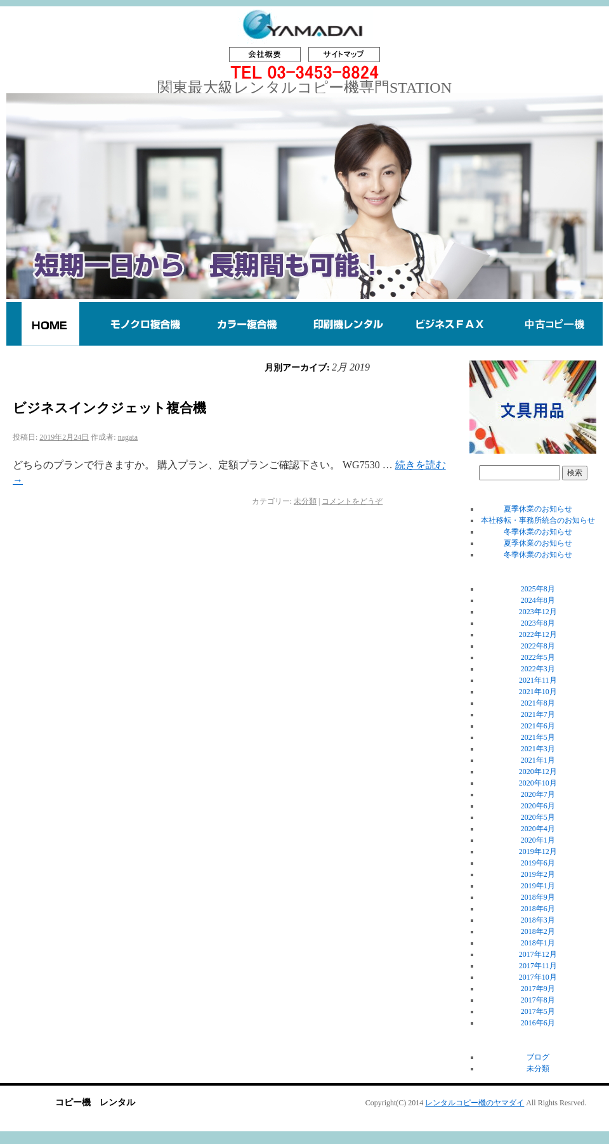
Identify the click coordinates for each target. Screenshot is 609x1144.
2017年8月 (538, 1000)
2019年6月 (538, 862)
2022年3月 (538, 668)
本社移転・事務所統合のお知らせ (538, 520)
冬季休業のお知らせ (538, 531)
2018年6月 (538, 908)
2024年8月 (538, 600)
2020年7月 (538, 794)
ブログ (538, 1057)
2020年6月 (538, 805)
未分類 (305, 501)
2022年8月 (538, 645)
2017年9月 (538, 988)
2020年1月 (538, 840)
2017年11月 (538, 965)
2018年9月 (538, 897)
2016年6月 (538, 1022)
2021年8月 (538, 703)
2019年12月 (538, 851)
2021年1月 (538, 760)
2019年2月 (538, 874)
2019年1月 (538, 885)
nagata (128, 437)
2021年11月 (538, 680)
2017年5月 (538, 1011)
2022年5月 (538, 657)
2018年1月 (538, 942)
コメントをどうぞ (352, 501)
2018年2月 (538, 931)
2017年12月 (538, 954)
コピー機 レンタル (95, 1102)
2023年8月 (538, 623)
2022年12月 (538, 634)
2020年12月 (538, 771)
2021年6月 (538, 725)
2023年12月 (538, 611)
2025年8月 (538, 588)
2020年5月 (538, 817)
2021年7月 (538, 714)
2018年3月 (538, 920)
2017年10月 (538, 977)
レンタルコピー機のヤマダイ (474, 1102)
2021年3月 (538, 748)
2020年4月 (538, 828)
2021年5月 (538, 737)
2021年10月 (538, 691)
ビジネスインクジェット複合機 (109, 408)
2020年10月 (538, 783)
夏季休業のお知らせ (538, 508)
